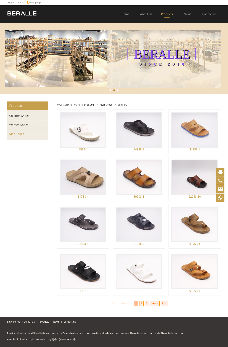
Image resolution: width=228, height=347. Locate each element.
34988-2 (139, 149)
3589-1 (83, 149)
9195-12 (139, 291)
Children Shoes (19, 116)
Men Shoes (16, 134)
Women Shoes (18, 125)
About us (146, 14)
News (187, 14)
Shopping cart (35, 2)
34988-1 (194, 149)
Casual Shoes (17, 142)
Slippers (14, 161)
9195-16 (194, 244)
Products (167, 14)
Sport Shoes (16, 167)
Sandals (13, 155)
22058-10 (194, 197)
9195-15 (83, 291)
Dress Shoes (16, 148)
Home (125, 14)
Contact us (209, 14)
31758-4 (83, 197)
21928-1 (83, 244)
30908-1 (139, 197)
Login (11, 2)
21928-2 (139, 244)
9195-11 (194, 291)
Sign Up (20, 2)
